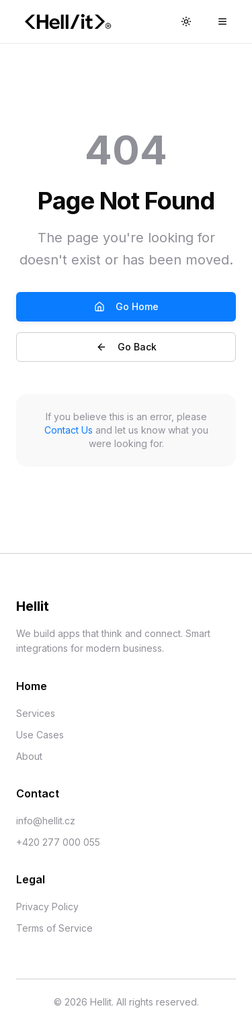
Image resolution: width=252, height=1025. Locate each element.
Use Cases (40, 734)
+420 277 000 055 (58, 842)
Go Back (126, 346)
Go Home (126, 306)
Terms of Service (54, 928)
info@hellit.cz (45, 820)
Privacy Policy (47, 906)
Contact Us (68, 430)
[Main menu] (222, 21)
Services (35, 713)
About (29, 756)
